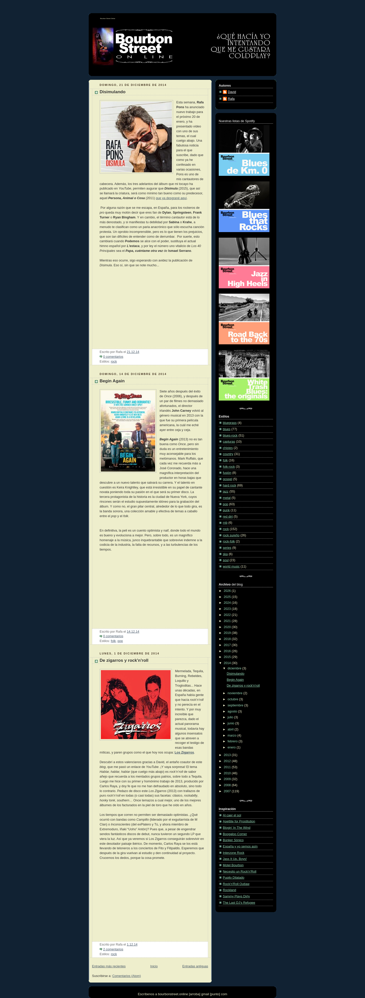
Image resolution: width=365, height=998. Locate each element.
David (232, 92)
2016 (228, 651)
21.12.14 (133, 352)
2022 (228, 615)
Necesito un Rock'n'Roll (239, 871)
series (227, 548)
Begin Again (112, 381)
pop (120, 641)
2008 (228, 785)
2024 (228, 603)
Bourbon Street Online (107, 18)
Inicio (154, 966)
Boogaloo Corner (235, 834)
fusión (227, 473)
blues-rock (230, 435)
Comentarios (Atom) (126, 976)
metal (227, 498)
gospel (227, 479)
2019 (228, 633)
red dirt (228, 516)
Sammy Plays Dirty (236, 896)
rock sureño (231, 535)
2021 (228, 621)
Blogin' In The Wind (236, 828)
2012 (228, 761)
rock (114, 361)
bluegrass (230, 423)
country (228, 454)
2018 (228, 639)
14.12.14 (133, 631)
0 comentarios (113, 357)
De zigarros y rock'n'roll (124, 660)
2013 (228, 755)
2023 (228, 609)
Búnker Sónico (233, 840)
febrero (233, 741)
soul (226, 560)
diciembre (235, 668)
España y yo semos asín (240, 846)
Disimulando (112, 91)
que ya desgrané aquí (171, 198)
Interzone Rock (233, 853)
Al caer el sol (232, 815)
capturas (229, 441)
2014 (228, 663)
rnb (225, 522)
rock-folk (229, 541)
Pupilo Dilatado (233, 877)
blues (226, 429)
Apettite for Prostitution (239, 821)
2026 (228, 591)
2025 (228, 597)
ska (225, 554)
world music (231, 566)
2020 (228, 627)
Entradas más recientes (108, 966)
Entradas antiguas (195, 966)
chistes (228, 448)
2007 (228, 791)
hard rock (229, 485)
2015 (228, 657)
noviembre (235, 693)
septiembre (236, 705)
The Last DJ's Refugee (239, 903)
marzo (233, 735)
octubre (233, 699)
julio (231, 717)
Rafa (231, 99)
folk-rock (229, 466)
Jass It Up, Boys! (235, 859)
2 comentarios (113, 949)
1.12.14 (132, 944)
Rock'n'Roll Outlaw (236, 884)
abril (231, 729)
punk (226, 510)
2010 (228, 773)
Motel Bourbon (233, 865)
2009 (228, 779)
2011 (228, 767)
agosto (233, 711)
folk (113, 641)
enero (232, 747)
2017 (228, 645)
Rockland (229, 890)
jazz (225, 491)
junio (231, 723)
